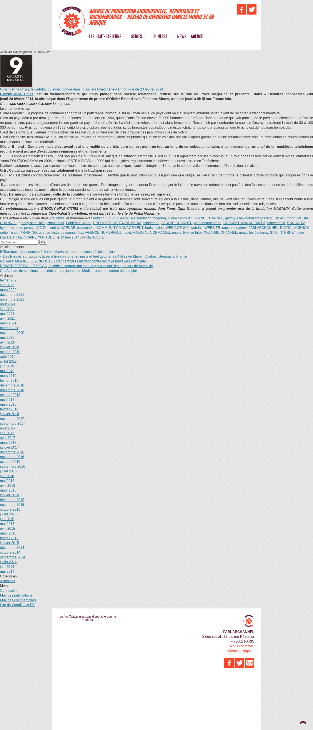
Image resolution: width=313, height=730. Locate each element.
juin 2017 (7, 433)
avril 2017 (7, 438)
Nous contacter (241, 646)
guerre (44, 232)
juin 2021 (7, 309)
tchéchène (151, 223)
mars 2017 (8, 442)
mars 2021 (8, 323)
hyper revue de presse (17, 228)
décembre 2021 (12, 294)
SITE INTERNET (283, 232)
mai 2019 (7, 371)
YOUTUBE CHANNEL (220, 232)
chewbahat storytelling (254, 218)
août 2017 (7, 428)
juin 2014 (7, 567)
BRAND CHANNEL (208, 218)
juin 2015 (7, 519)
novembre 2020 (12, 333)
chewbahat (55, 223)
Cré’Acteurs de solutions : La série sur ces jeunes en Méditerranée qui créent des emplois (69, 271)
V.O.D (41, 228)
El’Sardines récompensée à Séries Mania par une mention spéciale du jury (57, 251)
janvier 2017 (9, 447)
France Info (192, 232)
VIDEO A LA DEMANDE (151, 232)
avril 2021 (7, 318)
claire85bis (94, 237)
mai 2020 (7, 337)
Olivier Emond (284, 218)
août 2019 (7, 356)
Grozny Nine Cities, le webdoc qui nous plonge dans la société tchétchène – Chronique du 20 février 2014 (81, 89)
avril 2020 (7, 342)
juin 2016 (7, 476)
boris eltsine (154, 228)
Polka (17, 237)
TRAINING (28, 232)
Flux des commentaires (18, 600)
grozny (230, 218)
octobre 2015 (10, 509)
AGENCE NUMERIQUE (103, 232)
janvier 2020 (9, 347)
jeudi (127, 232)
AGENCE (197, 37)
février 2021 (9, 328)
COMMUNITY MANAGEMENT (119, 228)
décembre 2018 (12, 385)
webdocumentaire (207, 223)
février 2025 (9, 280)
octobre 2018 (10, 395)
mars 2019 (8, 376)
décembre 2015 (12, 500)
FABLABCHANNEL (263, 228)
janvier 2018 (9, 414)
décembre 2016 (12, 452)
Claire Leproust (179, 218)
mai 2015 (7, 524)
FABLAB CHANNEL (176, 223)
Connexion (8, 590)
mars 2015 (8, 533)
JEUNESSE (159, 37)
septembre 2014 (12, 557)
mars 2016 (8, 490)
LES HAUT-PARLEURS (105, 37)
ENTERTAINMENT (120, 218)
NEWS (181, 37)
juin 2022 (7, 285)
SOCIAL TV (296, 223)
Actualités (56, 218)
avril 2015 (7, 528)
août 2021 (7, 304)
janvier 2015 (9, 543)
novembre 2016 (12, 457)
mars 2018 (8, 404)
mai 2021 (7, 314)
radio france (9, 232)
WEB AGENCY (177, 228)
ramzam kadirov (234, 228)
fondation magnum (151, 218)
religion (99, 218)
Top (303, 722)
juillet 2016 (8, 471)
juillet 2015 (8, 514)
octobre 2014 (10, 552)
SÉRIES (136, 37)
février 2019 (9, 380)
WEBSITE (212, 228)
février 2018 (9, 409)
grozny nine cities (31, 223)
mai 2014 (7, 571)
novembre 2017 (12, 419)
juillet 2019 (8, 361)
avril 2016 (7, 485)
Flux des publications (16, 595)
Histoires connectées (67, 232)
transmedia (85, 228)
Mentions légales (241, 651)
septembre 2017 (12, 423)
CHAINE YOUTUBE (39, 237)
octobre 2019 (10, 352)
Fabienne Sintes (78, 223)
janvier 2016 (9, 495)
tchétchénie (276, 223)
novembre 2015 (12, 504)
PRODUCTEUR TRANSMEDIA (117, 223)
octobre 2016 (10, 462)
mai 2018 (7, 399)
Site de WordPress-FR (17, 605)
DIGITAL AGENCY (294, 228)
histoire (53, 228)
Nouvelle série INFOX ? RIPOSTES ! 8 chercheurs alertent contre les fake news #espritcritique (73, 261)
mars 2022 (8, 290)
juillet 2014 (8, 562)
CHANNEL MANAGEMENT (244, 223)
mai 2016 (7, 481)
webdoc (196, 228)
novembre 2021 (12, 299)
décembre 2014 (12, 547)
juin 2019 (7, 366)
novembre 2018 (12, 390)
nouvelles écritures (253, 232)
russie (176, 232)
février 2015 (9, 538)
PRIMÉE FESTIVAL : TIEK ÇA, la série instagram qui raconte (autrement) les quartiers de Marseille (76, 266)
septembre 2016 (12, 466)
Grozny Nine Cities (16, 94)
